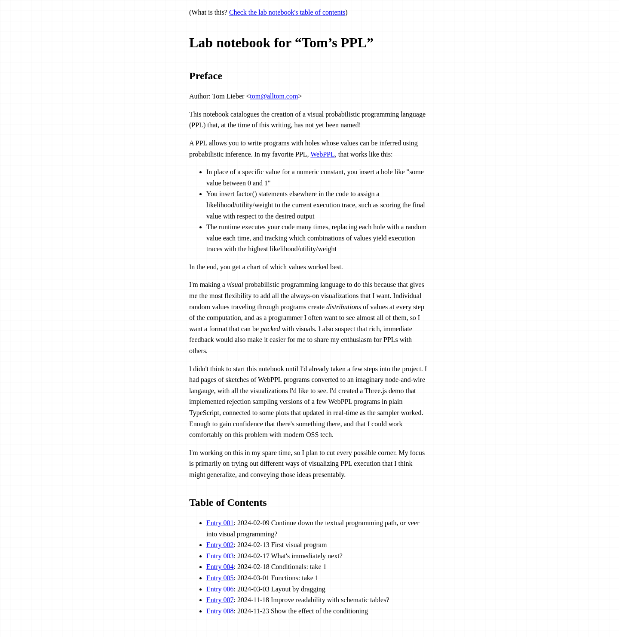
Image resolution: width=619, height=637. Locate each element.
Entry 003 (220, 556)
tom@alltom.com (274, 96)
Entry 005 (220, 578)
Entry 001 (220, 522)
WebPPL (322, 154)
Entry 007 (220, 599)
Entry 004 (220, 566)
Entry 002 (220, 544)
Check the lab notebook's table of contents (287, 12)
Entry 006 (220, 589)
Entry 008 (220, 611)
